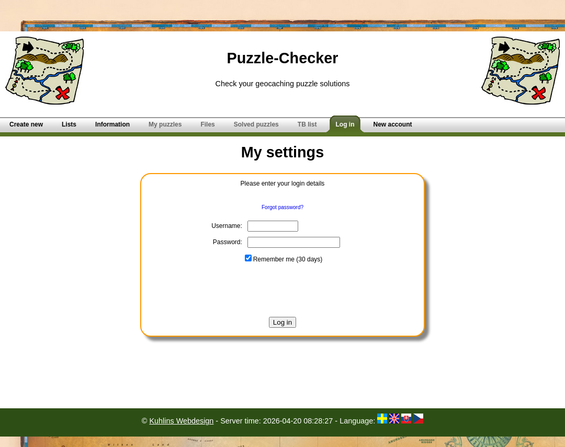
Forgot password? (282, 207)
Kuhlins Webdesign (181, 421)
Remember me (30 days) (284, 259)
